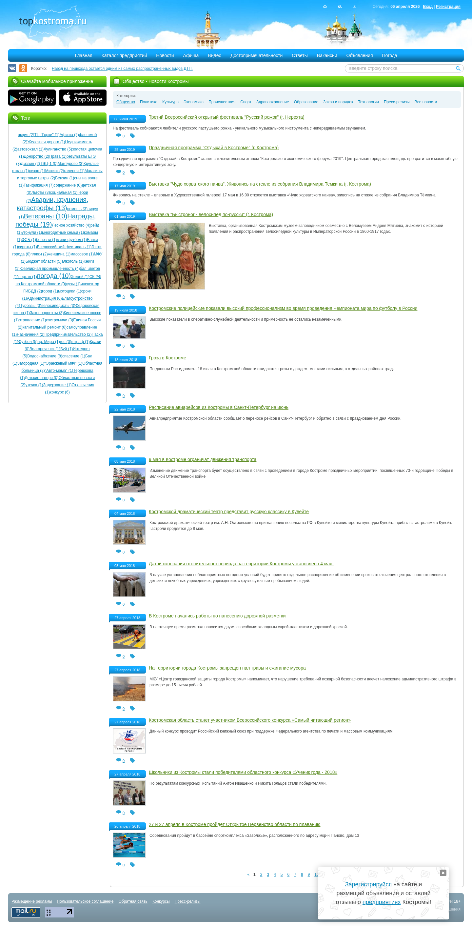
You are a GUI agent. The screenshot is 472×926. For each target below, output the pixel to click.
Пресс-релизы (397, 102)
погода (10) (54, 275)
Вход (428, 6)
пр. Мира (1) (49, 341)
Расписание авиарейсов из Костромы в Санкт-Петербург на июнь (218, 407)
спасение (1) (73, 356)
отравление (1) (32, 320)
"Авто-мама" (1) (59, 370)
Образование (306, 102)
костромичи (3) (59, 320)
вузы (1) (73, 284)
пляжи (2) (39, 254)
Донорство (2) (36, 156)
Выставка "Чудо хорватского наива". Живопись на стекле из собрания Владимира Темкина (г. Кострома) (260, 184)
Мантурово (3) (71, 163)
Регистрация (448, 6)
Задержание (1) (57, 385)
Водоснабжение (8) (44, 356)
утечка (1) (34, 385)
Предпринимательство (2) (68, 334)
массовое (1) (82, 254)
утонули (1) (32, 232)
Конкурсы (161, 901)
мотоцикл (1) (69, 291)
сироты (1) (27, 247)
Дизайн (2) (30, 163)
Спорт (245, 102)
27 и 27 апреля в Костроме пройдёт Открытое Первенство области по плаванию (235, 824)
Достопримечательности (256, 55)
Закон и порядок (338, 102)
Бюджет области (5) (44, 261)
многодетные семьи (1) (63, 232)
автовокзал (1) (30, 149)
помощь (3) (77, 209)
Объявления (359, 55)
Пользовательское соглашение (85, 901)
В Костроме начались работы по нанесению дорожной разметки (217, 615)
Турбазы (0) (30, 305)
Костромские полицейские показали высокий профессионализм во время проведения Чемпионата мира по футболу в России (283, 308)
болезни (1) (46, 239)
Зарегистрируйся (368, 884)
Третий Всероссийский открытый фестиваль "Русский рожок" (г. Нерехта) (227, 117)
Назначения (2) (31, 334)
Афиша (191, 55)
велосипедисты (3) (58, 305)
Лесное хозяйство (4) (71, 225)
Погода (389, 55)
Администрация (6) (44, 298)
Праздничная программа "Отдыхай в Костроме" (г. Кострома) (214, 147)
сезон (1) (37, 171)
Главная (83, 55)
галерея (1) (74, 171)
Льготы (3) (40, 192)
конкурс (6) (60, 392)
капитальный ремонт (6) (45, 327)
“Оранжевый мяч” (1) (63, 363)
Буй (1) (66, 349)
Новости (165, 55)
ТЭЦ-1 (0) (49, 163)
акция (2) (26, 134)
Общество (125, 102)
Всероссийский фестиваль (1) (64, 247)
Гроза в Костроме (167, 357)
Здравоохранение (272, 102)
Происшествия (221, 102)
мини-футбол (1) (72, 239)
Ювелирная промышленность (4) (50, 268)
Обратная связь (132, 901)
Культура (170, 102)
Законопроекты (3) (47, 313)
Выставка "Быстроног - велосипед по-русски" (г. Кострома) (211, 214)
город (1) (50, 291)
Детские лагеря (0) (41, 377)
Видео (214, 55)
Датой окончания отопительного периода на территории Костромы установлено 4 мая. (241, 563)
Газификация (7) (38, 185)
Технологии (368, 102)
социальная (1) (63, 192)
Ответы (299, 55)
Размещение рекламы (31, 901)
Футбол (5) (28, 341)
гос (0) (65, 341)
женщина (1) (59, 254)
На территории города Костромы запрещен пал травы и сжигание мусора (227, 668)
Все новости (426, 102)
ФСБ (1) (29, 239)
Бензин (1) (64, 178)
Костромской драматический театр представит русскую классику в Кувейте (229, 511)
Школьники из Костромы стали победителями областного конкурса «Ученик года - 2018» (243, 772)
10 (316, 874)
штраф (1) (80, 341)
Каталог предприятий (124, 55)
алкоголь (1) (73, 261)
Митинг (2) (54, 171)
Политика (148, 102)
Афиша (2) (69, 134)
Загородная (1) (31, 363)
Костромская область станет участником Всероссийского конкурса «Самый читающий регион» (250, 720)
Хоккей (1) (80, 276)
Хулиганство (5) (58, 149)
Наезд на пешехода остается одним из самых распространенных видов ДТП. (122, 68)
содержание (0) (68, 185)
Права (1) (58, 156)
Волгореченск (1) (45, 349)
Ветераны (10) (46, 216)
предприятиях (382, 902)
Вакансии (327, 55)
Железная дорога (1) (46, 142)
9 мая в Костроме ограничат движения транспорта (202, 459)
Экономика (194, 102)
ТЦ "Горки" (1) (47, 134)
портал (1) (27, 276)
